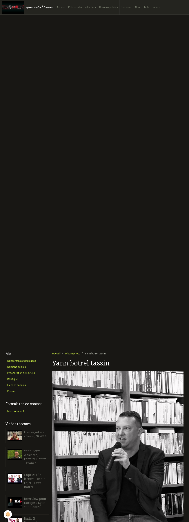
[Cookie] (8, 514)
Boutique (126, 7)
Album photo (142, 7)
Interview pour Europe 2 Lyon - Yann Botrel (35, 503)
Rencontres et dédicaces (21, 360)
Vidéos (157, 7)
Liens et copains (16, 385)
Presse (11, 391)
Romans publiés (108, 7)
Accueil (61, 7)
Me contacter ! (15, 411)
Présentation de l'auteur (82, 7)
